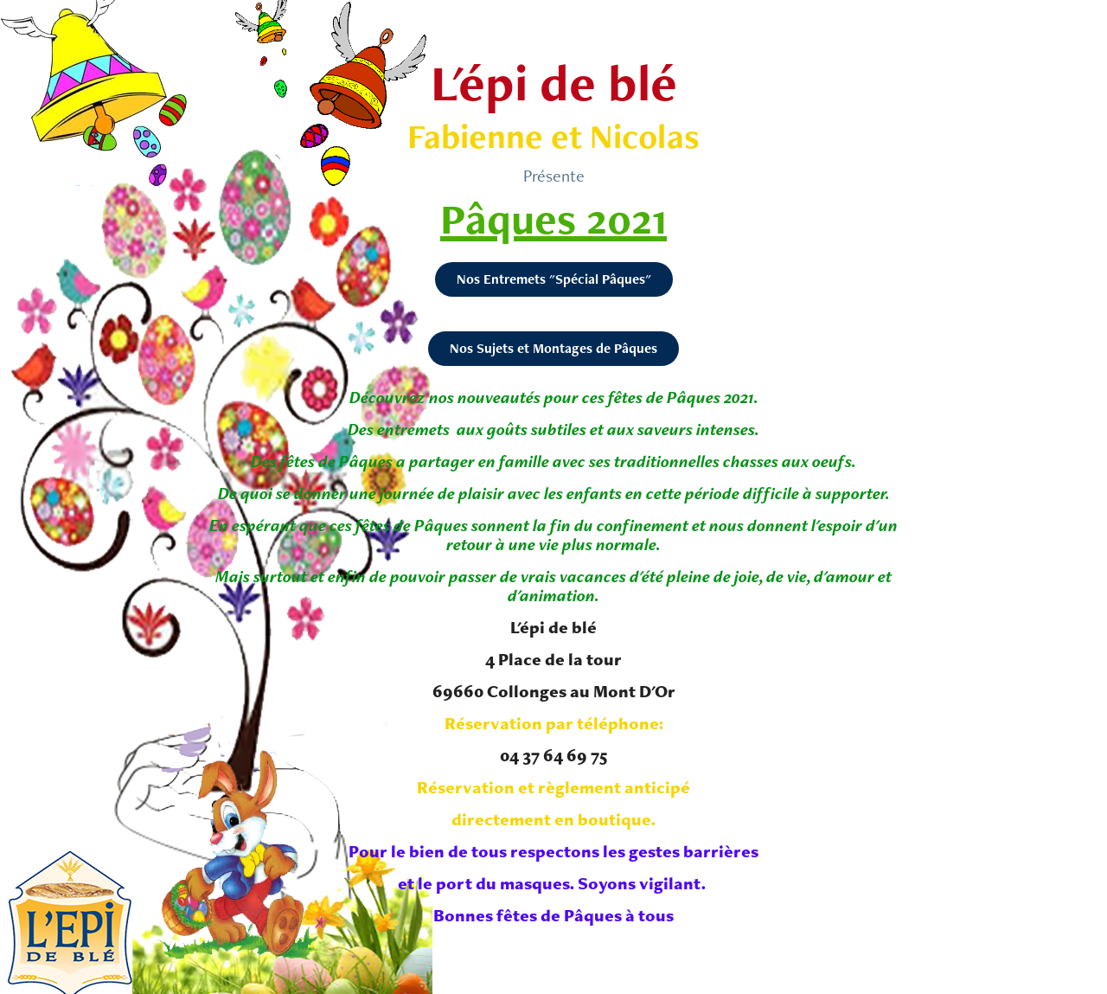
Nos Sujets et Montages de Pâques (553, 348)
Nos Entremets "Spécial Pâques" (554, 279)
